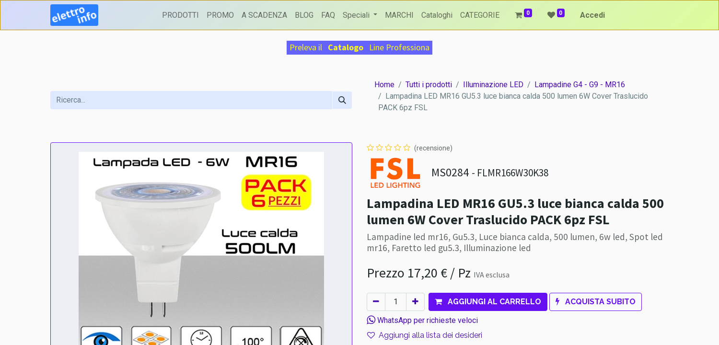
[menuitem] (180, 15)
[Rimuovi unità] (376, 302)
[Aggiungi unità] (415, 302)
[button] (488, 302)
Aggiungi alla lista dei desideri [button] (424, 335)
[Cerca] (342, 100)
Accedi (592, 15)
